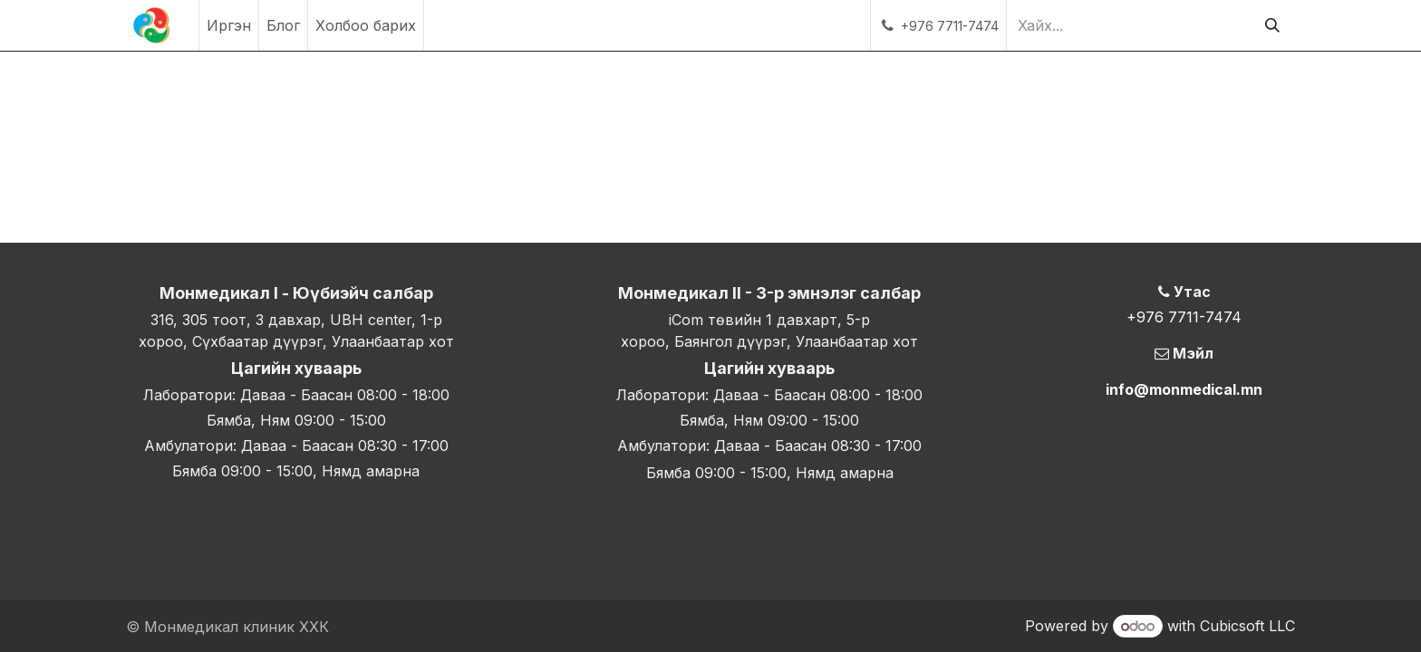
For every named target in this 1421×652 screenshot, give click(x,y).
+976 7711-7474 (1184, 317)
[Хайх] (1272, 25)
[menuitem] (228, 25)
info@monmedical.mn (1184, 389)
